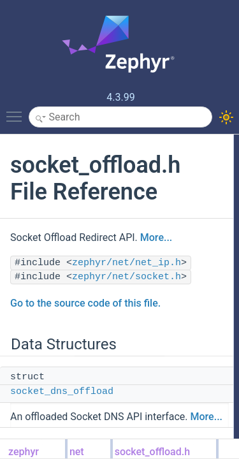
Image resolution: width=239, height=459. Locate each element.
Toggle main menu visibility (17, 111)
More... (156, 237)
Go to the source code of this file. (85, 303)
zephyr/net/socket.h (126, 277)
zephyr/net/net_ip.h (126, 263)
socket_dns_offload (61, 391)
